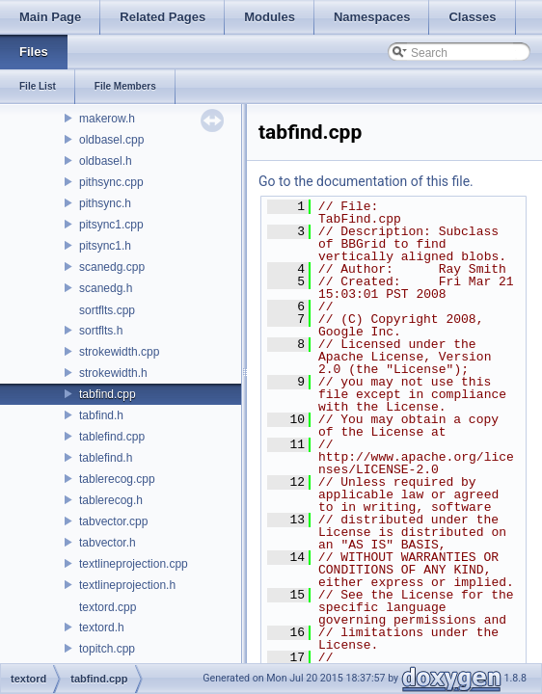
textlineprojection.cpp (133, 564)
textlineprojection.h (127, 585)
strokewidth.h (113, 373)
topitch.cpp (107, 648)
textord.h (101, 627)
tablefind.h (105, 458)
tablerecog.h (111, 500)
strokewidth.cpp (119, 352)
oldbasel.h (105, 161)
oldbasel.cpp (111, 140)
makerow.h (107, 118)
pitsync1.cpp (111, 224)
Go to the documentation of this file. (366, 181)
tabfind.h (101, 415)
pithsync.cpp (111, 182)
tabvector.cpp (113, 521)
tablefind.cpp (112, 436)
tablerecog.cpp (117, 479)
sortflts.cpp (107, 310)
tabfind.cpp (107, 394)
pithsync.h (105, 203)
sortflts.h (100, 330)
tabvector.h (107, 542)
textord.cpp (107, 607)
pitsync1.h (105, 246)
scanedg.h (105, 288)
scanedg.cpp (112, 267)
